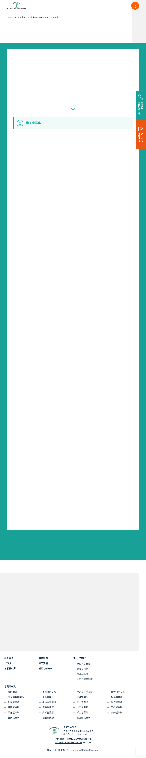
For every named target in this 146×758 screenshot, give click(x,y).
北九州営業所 (83, 718)
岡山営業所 (82, 702)
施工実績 (43, 663)
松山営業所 (82, 712)
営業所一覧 (10, 686)
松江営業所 (116, 702)
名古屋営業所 (49, 702)
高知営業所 (116, 712)
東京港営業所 (49, 692)
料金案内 (43, 658)
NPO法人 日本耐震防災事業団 (68, 742)
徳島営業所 (48, 718)
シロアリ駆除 (83, 664)
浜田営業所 (13, 712)
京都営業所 (82, 697)
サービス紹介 (80, 658)
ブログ (7, 663)
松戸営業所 (13, 702)
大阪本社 (12, 692)
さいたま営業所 (85, 692)
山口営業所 (82, 707)
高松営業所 (48, 712)
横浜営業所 (116, 697)
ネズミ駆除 (82, 674)
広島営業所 (48, 707)
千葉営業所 (48, 697)
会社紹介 (8, 658)
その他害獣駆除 (85, 679)
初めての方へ (45, 668)
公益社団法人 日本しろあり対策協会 (70, 739)
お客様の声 (10, 668)
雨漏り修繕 (82, 669)
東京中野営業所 (16, 697)
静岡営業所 (13, 707)
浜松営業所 (116, 707)
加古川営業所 (118, 692)
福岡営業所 (13, 718)
